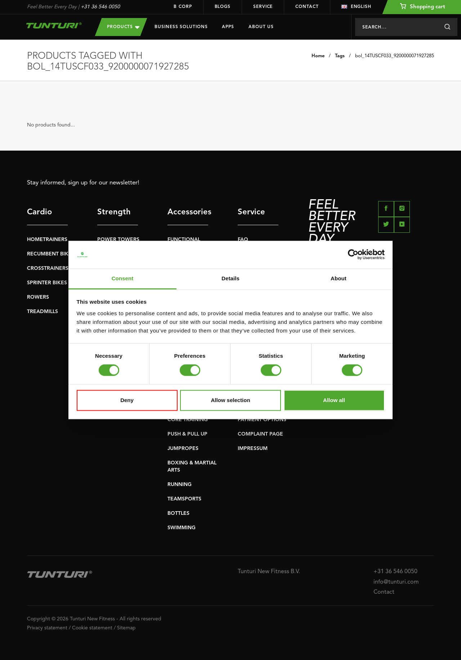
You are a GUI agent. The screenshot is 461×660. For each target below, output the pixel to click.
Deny (127, 400)
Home (318, 56)
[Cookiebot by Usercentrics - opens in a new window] (353, 254)
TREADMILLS (42, 311)
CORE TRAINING (187, 419)
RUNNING (179, 484)
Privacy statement (47, 627)
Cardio (39, 212)
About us (261, 27)
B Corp (183, 7)
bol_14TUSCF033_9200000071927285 (394, 56)
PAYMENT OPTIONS (262, 419)
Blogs (223, 7)
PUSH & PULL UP (187, 434)
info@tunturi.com (396, 582)
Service (263, 7)
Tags (340, 56)
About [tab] (338, 278)
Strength (114, 212)
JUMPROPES (182, 448)
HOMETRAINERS (47, 239)
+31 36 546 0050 (100, 6)
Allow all (334, 400)
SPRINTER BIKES (47, 282)
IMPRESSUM (253, 448)
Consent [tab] (123, 278)
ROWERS (38, 297)
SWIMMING (181, 527)
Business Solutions (181, 27)
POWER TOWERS (118, 239)
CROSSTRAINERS (47, 268)
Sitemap (126, 627)
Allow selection (230, 400)
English (356, 7)
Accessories (187, 212)
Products (123, 26)
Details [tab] (230, 278)
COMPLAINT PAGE (260, 434)
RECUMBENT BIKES (51, 254)
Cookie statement (92, 627)
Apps (228, 27)
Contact (306, 7)
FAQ (243, 239)
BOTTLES (178, 513)
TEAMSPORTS (184, 498)
